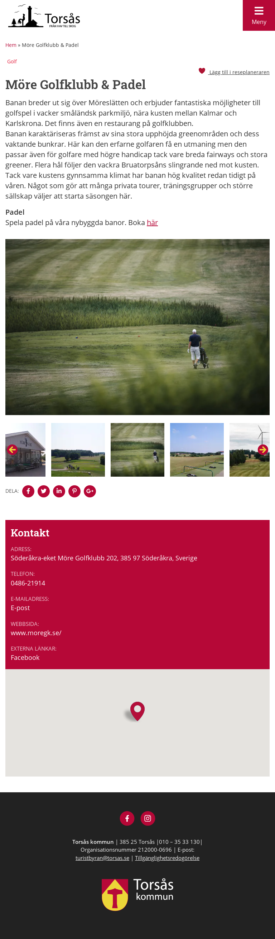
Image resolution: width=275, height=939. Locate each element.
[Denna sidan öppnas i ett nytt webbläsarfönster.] (28, 491)
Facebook (25, 657)
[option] (137, 331)
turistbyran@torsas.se (102, 857)
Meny (259, 14)
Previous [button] (12, 450)
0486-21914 (28, 583)
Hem (10, 45)
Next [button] (263, 450)
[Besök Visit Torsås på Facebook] (127, 819)
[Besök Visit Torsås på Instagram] (148, 819)
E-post (20, 607)
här (152, 222)
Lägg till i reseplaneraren (234, 72)
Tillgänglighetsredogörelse (167, 857)
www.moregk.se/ (36, 632)
